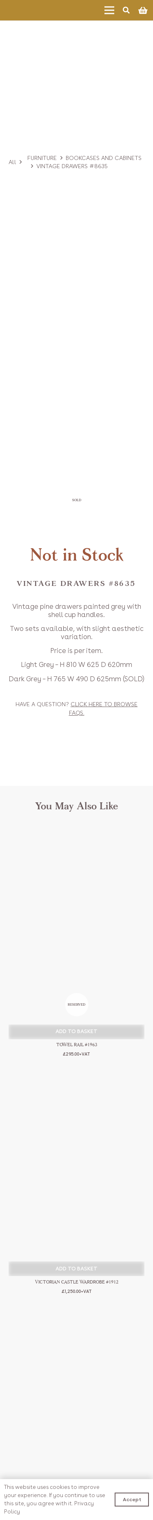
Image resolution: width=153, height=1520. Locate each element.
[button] (76, 1032)
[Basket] (143, 10)
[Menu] (109, 10)
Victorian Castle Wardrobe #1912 (76, 1282)
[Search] (126, 10)
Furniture (42, 158)
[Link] (30, 10)
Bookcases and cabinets (104, 158)
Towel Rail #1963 (76, 1045)
